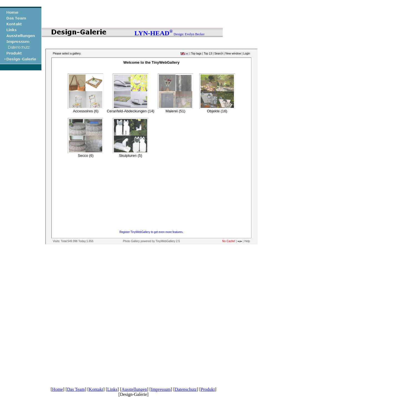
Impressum (161, 389)
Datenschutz (186, 389)
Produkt (208, 389)
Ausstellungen (134, 389)
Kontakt (96, 389)
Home (57, 389)
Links (112, 389)
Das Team (76, 389)
